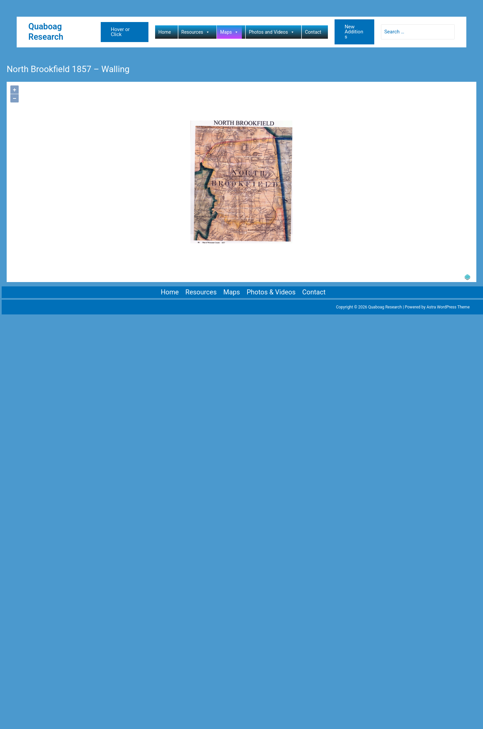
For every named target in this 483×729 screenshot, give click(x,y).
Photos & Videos (271, 292)
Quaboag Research (45, 32)
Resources (195, 32)
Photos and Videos (272, 32)
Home (164, 32)
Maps (229, 32)
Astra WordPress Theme (448, 307)
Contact (313, 32)
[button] (124, 32)
